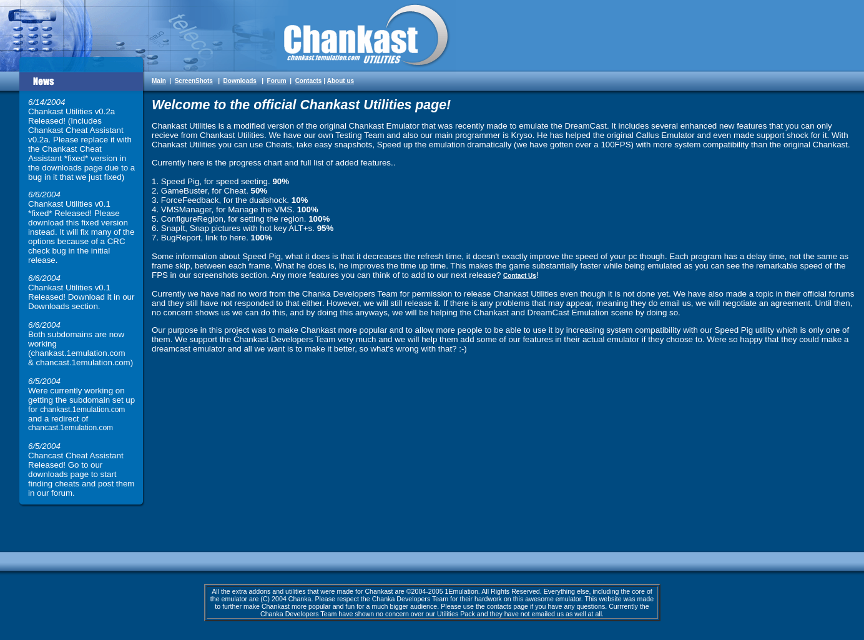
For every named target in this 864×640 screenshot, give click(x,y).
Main (159, 80)
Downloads (240, 80)
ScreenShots (194, 80)
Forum (277, 80)
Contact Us (519, 275)
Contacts (308, 80)
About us (340, 80)
